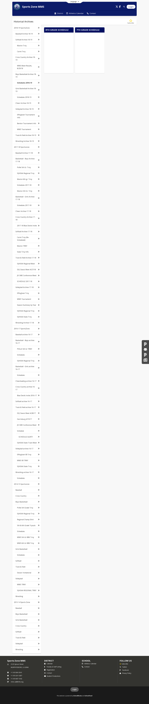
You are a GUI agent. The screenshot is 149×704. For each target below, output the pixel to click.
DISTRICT (49, 660)
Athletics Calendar (89, 664)
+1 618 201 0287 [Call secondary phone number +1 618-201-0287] (16, 676)
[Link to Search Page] (124, 7)
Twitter (123, 667)
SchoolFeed (88, 696)
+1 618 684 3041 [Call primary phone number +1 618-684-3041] (16, 672)
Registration (49, 670)
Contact (48, 673)
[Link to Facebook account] (119, 7)
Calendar (48, 664)
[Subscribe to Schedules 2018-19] (130, 21)
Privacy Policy (125, 673)
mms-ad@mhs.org (17, 682)
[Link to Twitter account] (116, 7)
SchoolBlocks (77, 696)
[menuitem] (58, 13)
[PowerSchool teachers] (145, 344)
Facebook (124, 670)
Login (75, 689)
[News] (145, 360)
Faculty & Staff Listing (52, 667)
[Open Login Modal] (131, 6)
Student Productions (52, 676)
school (86, 660)
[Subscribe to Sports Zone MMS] (124, 664)
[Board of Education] (145, 349)
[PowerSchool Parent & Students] (145, 354)
